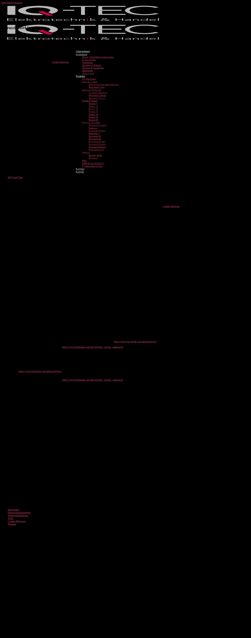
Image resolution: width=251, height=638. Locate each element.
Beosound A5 (95, 136)
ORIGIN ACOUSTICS (93, 163)
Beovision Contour (97, 95)
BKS (84, 160)
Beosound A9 (95, 139)
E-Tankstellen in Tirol (92, 166)
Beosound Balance (97, 147)
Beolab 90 (93, 120)
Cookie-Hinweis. (60, 62)
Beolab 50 (93, 117)
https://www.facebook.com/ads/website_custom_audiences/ (92, 347)
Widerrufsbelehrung (18, 515)
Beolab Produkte (90, 101)
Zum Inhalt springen (11, 2)
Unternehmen (83, 51)
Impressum (13, 509)
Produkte (80, 76)
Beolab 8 (93, 103)
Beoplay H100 (95, 155)
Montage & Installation (93, 68)
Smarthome (87, 62)
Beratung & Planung (91, 65)
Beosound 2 (94, 133)
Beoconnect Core (97, 87)
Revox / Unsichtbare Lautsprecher (98, 57)
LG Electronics (89, 79)
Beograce (93, 128)
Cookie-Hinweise (17, 521)
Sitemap (12, 524)
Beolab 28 (93, 114)
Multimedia (87, 70)
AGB (10, 518)
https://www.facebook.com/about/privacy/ (135, 341)
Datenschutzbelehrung (19, 512)
